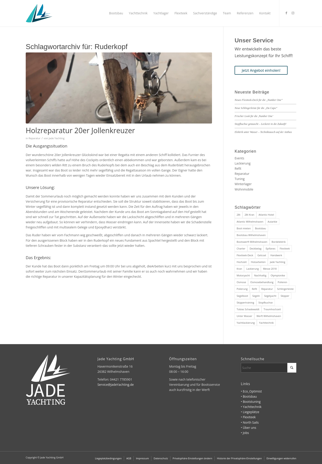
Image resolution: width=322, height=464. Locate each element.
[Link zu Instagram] (293, 13)
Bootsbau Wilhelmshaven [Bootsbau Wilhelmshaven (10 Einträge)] (251, 235)
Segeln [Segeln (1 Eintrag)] (256, 295)
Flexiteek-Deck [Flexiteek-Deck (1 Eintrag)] (245, 255)
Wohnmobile (244, 189)
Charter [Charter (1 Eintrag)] (241, 248)
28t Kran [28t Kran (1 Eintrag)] (249, 214)
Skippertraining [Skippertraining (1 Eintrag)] (245, 302)
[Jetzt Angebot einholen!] (261, 70)
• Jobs (245, 433)
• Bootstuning (251, 401)
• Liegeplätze (250, 412)
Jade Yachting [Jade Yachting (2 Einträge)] (277, 262)
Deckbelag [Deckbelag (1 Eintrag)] (255, 248)
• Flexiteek (248, 417)
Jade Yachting (57, 138)
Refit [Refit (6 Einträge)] (254, 289)
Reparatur (34, 138)
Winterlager (243, 184)
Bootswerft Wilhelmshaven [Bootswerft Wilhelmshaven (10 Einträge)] (252, 241)
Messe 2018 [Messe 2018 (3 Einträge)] (270, 268)
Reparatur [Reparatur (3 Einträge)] (267, 289)
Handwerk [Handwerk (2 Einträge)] (276, 255)
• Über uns (248, 427)
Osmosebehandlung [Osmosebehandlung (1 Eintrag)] (261, 282)
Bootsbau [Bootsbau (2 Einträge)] (260, 228)
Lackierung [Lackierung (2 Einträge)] (252, 268)
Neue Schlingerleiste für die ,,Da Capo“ (256, 108)
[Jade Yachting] (39, 13)
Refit (238, 168)
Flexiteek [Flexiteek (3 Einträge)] (285, 248)
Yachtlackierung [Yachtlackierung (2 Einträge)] (246, 322)
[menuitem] (116, 13)
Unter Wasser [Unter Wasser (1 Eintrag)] (244, 316)
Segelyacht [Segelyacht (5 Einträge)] (270, 295)
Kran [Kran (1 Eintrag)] (239, 268)
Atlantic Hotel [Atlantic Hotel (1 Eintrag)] (266, 214)
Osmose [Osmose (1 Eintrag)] (241, 282)
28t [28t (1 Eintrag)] (238, 214)
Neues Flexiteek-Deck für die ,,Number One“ (259, 100)
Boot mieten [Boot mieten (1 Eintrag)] (244, 228)
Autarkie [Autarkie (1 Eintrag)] (272, 221)
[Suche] (268, 368)
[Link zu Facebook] (286, 13)
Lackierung (242, 163)
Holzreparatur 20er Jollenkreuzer (80, 130)
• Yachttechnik (251, 407)
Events (239, 158)
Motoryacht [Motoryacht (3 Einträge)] (243, 275)
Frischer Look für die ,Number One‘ (254, 116)
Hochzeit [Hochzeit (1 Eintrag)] (242, 262)
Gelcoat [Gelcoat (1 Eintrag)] (261, 255)
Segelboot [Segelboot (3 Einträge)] (242, 295)
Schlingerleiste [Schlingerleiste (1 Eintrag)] (285, 289)
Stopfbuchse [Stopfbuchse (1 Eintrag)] (265, 302)
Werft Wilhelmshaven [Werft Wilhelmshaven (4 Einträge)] (268, 316)
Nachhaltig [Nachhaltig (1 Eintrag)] (260, 275)
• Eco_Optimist (251, 391)
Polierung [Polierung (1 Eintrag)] (242, 289)
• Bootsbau (249, 396)
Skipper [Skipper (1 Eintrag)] (285, 295)
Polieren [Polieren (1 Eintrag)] (282, 282)
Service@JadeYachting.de (115, 384)
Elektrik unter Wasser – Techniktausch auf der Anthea (263, 132)
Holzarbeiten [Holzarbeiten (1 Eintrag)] (258, 262)
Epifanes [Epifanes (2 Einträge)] (270, 248)
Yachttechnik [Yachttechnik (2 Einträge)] (266, 322)
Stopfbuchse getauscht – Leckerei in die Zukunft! (260, 124)
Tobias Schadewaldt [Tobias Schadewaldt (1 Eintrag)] (248, 309)
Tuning (240, 179)
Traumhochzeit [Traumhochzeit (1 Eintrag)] (272, 309)
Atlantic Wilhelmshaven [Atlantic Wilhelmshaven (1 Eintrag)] (250, 221)
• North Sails (250, 422)
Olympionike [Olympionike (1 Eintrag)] (278, 275)
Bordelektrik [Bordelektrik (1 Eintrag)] (279, 241)
